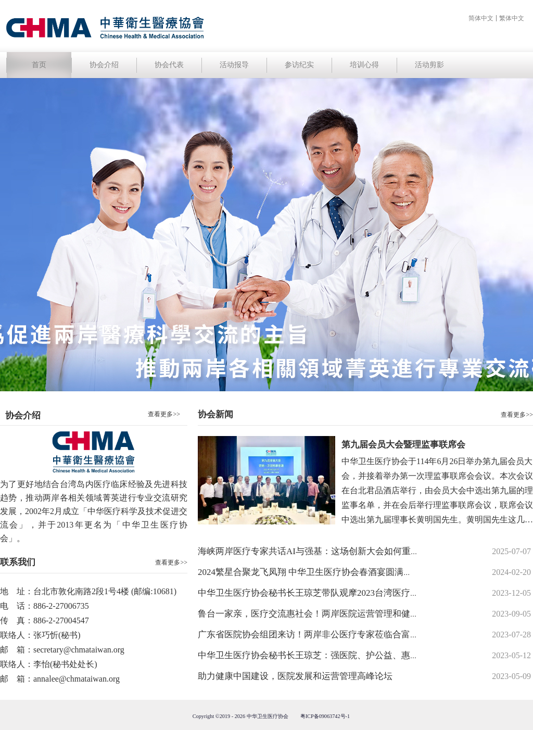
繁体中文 (511, 18)
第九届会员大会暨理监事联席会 (403, 445)
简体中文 (480, 18)
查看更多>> (171, 562)
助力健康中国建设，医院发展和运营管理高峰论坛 (295, 676)
